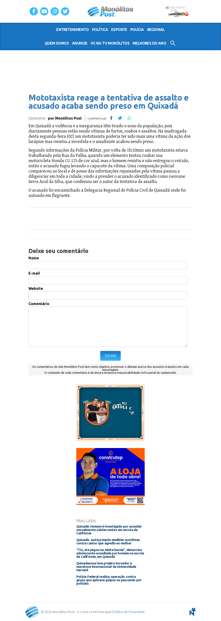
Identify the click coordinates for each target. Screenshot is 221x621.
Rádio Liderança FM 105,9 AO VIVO (178, 13)
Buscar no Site (173, 43)
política (100, 30)
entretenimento (72, 30)
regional (156, 30)
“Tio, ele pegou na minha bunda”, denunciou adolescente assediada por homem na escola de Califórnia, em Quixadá (110, 553)
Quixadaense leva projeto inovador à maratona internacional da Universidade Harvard (106, 566)
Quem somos (57, 43)
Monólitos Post (111, 11)
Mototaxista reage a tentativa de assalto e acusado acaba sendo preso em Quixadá (108, 101)
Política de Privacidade (129, 612)
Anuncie (79, 43)
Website (35, 288)
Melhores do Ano (149, 43)
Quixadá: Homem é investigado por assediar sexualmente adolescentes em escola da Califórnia (108, 529)
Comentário (38, 304)
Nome (33, 258)
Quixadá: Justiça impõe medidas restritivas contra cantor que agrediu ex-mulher (108, 541)
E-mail (34, 273)
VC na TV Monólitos (110, 43)
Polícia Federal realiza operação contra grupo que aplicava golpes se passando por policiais (108, 580)
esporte (119, 30)
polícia (137, 30)
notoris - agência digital (192, 612)
